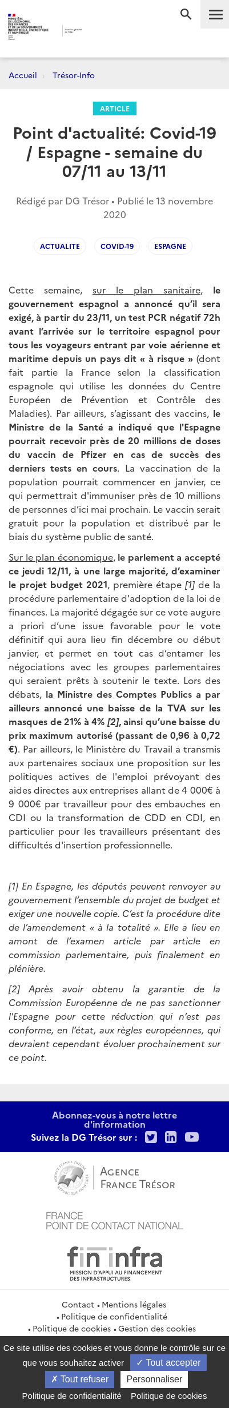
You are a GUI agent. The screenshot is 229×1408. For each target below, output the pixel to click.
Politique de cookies (72, 1328)
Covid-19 (117, 246)
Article (115, 108)
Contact (78, 1304)
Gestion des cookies (157, 1328)
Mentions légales (134, 1304)
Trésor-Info (74, 75)
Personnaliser (154, 1379)
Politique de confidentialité (114, 1316)
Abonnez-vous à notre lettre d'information (114, 1119)
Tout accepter (168, 1362)
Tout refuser (80, 1379)
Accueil (23, 75)
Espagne (170, 246)
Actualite (60, 246)
